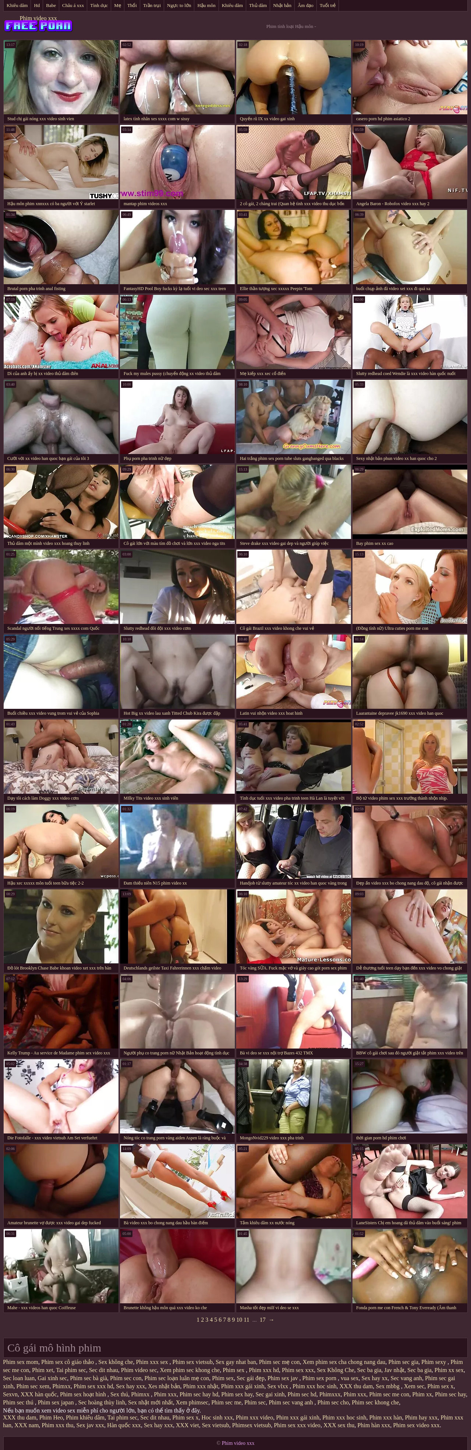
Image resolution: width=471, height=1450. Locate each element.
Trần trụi (152, 5)
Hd (37, 5)
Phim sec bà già (88, 1378)
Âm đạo (306, 5)
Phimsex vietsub (251, 1425)
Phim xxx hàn (385, 1417)
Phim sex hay (236, 1394)
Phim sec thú (19, 1402)
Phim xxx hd (264, 1370)
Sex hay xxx (130, 1386)
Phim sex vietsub (193, 1362)
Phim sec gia (403, 1362)
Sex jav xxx (91, 1425)
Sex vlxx (279, 1386)
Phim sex (234, 1370)
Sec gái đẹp (251, 1378)
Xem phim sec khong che (190, 1370)
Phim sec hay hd (199, 1394)
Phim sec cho (333, 1402)
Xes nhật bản (164, 1386)
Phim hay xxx (421, 1417)
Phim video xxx (38, 18)
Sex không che (115, 1362)
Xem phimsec (192, 1402)
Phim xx (422, 1394)
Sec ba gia (369, 1370)
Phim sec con (125, 1378)
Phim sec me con (389, 1394)
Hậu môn (206, 5)
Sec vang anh (406, 1378)
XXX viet (187, 1425)
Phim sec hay (450, 1394)
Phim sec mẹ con (279, 1362)
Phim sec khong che (375, 1402)
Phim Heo (51, 1417)
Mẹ (117, 5)
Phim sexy (434, 1362)
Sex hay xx (375, 1378)
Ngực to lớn (179, 5)
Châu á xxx (73, 5)
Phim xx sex (449, 1370)
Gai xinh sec (52, 1378)
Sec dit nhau (103, 1370)
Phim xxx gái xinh (243, 1386)
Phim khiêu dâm (85, 1417)
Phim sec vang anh (291, 1402)
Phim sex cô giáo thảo (68, 1362)
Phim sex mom (20, 1362)
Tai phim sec (71, 1370)
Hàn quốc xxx (124, 1425)
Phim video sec (139, 1370)
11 (246, 1320)
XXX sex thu (338, 1425)
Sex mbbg (388, 1386)
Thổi (132, 5)
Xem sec (414, 1386)
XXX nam (26, 1425)
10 (239, 1320)
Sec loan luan (19, 1378)
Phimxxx (330, 1394)
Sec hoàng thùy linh (101, 1402)
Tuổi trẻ (328, 5)
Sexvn (10, 1394)
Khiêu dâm (17, 5)
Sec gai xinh (269, 1394)
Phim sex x (440, 1386)
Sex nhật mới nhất (150, 1402)
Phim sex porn (320, 1378)
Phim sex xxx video (297, 1425)
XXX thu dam (356, 1386)
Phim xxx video (254, 1417)
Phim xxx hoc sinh (315, 1386)
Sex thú (119, 1394)
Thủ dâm (258, 5)
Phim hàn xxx (373, 1425)
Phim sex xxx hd (93, 1386)
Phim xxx (165, 1394)
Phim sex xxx (298, 1370)
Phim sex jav (284, 1378)
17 (263, 1320)
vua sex (349, 1378)
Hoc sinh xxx (217, 1417)
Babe (51, 5)
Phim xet (42, 1370)
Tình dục (99, 5)
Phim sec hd (302, 1394)
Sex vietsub (215, 1425)
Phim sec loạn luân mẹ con (176, 1378)
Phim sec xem (32, 1386)
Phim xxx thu (57, 1425)
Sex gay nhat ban (236, 1362)
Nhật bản (282, 5)
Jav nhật (394, 1370)
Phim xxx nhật (200, 1386)
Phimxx (61, 1386)
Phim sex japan (56, 1402)
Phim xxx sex (152, 1362)
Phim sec (255, 1402)
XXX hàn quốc (39, 1394)
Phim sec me (226, 1402)
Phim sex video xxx (416, 1425)
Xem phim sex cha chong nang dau (343, 1362)
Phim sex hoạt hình (83, 1394)
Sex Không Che (335, 1370)
